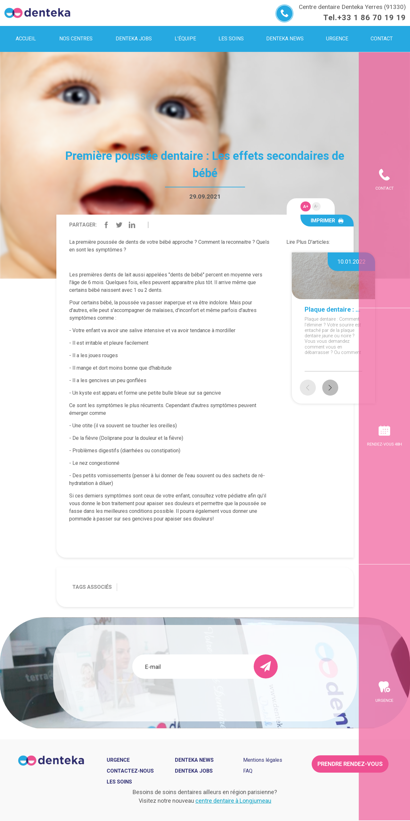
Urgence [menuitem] (337, 39)
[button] (330, 388)
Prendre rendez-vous (350, 763)
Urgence (384, 700)
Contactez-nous (130, 771)
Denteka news (194, 760)
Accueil (26, 39)
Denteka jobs (134, 39)
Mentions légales (262, 760)
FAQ (247, 771)
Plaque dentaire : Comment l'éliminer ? (333, 309)
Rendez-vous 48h (384, 444)
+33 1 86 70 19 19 (371, 17)
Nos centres (76, 39)
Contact (384, 188)
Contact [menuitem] (382, 39)
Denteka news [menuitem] (285, 39)
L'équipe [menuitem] (185, 39)
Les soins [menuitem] (231, 39)
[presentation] (205, 696)
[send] (266, 666)
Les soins (119, 782)
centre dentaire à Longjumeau (233, 800)
